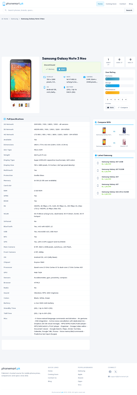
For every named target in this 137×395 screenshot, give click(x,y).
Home (100, 4)
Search (129, 10)
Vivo (79, 385)
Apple (80, 374)
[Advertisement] (68, 38)
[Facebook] (110, 372)
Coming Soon (111, 4)
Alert (61, 69)
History (50, 69)
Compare (123, 107)
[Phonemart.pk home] (13, 4)
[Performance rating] (123, 99)
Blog (131, 4)
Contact (123, 4)
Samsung (14, 19)
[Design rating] (116, 99)
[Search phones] (65, 10)
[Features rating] (108, 99)
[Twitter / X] (115, 372)
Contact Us (52, 378)
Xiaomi (80, 378)
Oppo (80, 381)
